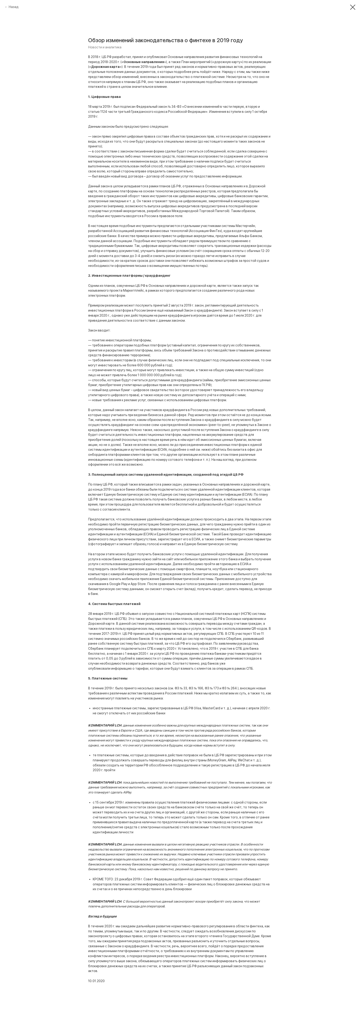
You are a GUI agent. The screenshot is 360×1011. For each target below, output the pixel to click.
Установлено (188, 648)
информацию (121, 668)
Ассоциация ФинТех (205, 231)
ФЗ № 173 (212, 688)
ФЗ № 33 (181, 688)
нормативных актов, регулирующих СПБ (192, 633)
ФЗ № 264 (230, 688)
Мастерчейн (245, 226)
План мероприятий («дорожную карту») (212, 62)
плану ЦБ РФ (103, 484)
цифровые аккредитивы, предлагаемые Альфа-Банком (219, 236)
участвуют (243, 633)
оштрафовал (202, 643)
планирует (112, 648)
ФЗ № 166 (196, 688)
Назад (14, 7)
